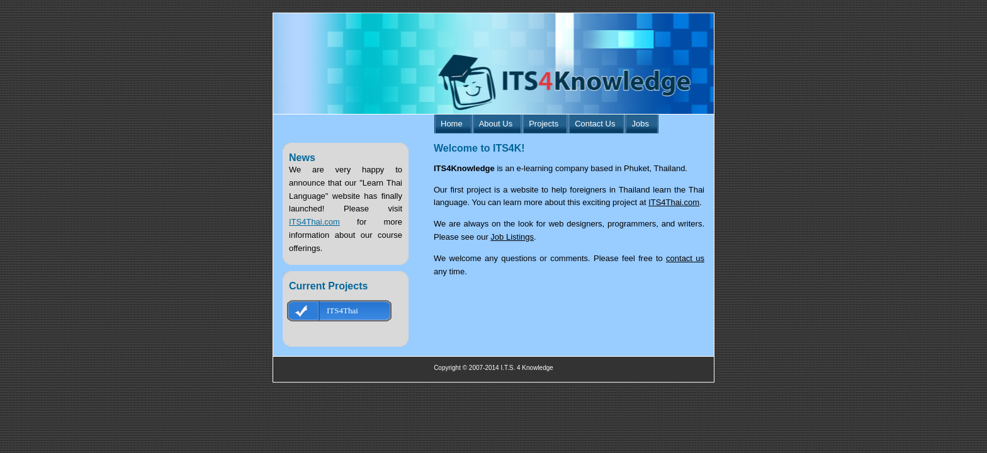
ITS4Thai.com (314, 221)
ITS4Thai (342, 310)
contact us (685, 258)
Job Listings (512, 237)
